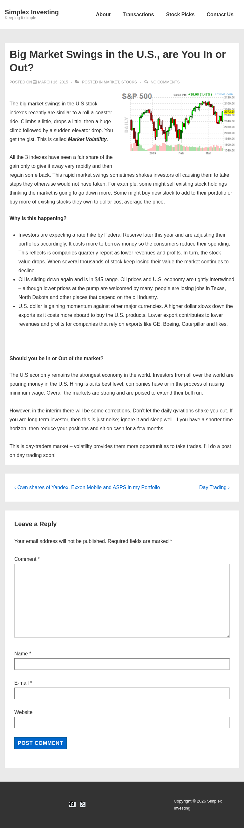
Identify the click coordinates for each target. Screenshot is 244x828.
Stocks (129, 82)
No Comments (165, 82)
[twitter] (82, 804)
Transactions (138, 14)
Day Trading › (214, 487)
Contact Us (220, 14)
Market (111, 82)
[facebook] (72, 804)
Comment (27, 559)
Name (21, 653)
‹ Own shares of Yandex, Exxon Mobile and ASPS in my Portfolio (87, 487)
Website (23, 712)
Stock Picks (180, 14)
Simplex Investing (32, 12)
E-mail (21, 683)
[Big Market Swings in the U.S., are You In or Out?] (53, 82)
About (103, 14)
